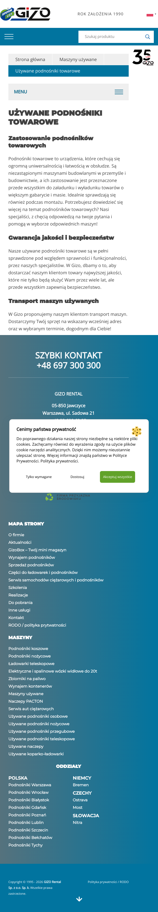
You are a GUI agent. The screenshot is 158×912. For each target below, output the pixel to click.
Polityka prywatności (59, 461)
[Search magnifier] (148, 37)
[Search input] (113, 37)
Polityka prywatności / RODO (108, 882)
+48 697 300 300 (68, 365)
